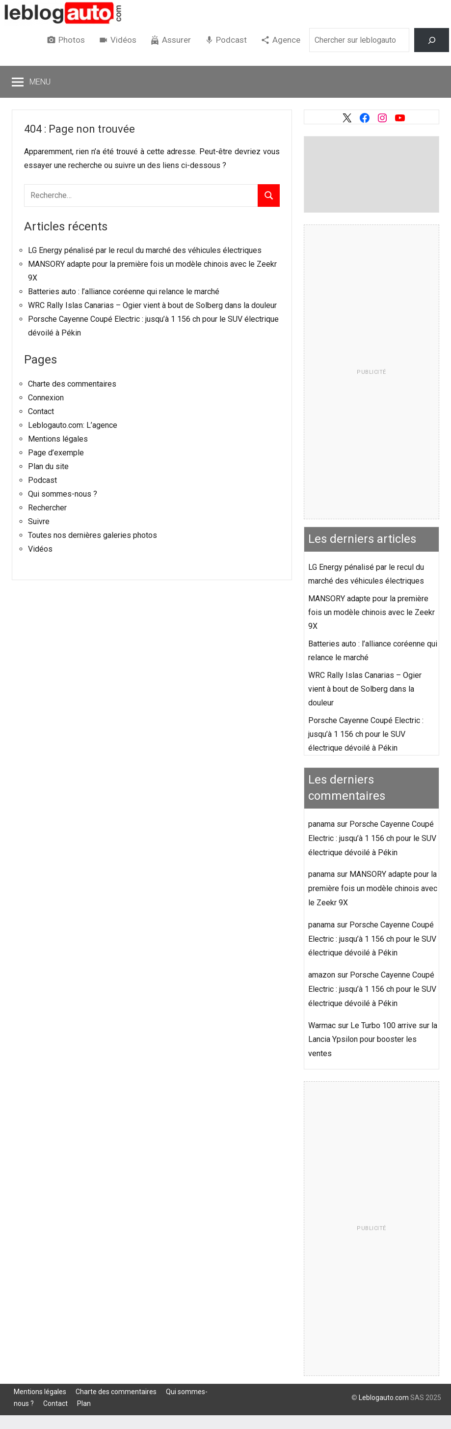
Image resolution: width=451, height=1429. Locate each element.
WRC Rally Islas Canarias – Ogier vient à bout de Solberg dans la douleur (152, 305)
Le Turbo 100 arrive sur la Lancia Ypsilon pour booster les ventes (372, 1040)
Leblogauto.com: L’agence (72, 425)
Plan (84, 1403)
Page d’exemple (56, 452)
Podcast (231, 40)
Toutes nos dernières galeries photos (92, 535)
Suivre (39, 521)
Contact (41, 411)
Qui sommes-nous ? (62, 494)
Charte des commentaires (72, 384)
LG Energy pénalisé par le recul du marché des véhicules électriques (145, 250)
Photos (71, 40)
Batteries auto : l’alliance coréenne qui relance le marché (123, 291)
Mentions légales (58, 439)
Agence (286, 40)
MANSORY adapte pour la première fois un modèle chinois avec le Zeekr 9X (371, 612)
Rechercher (47, 507)
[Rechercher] (431, 40)
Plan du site (48, 466)
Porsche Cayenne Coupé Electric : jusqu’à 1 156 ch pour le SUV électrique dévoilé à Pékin (366, 734)
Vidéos (123, 40)
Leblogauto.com (384, 1397)
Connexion (46, 397)
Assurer (176, 40)
